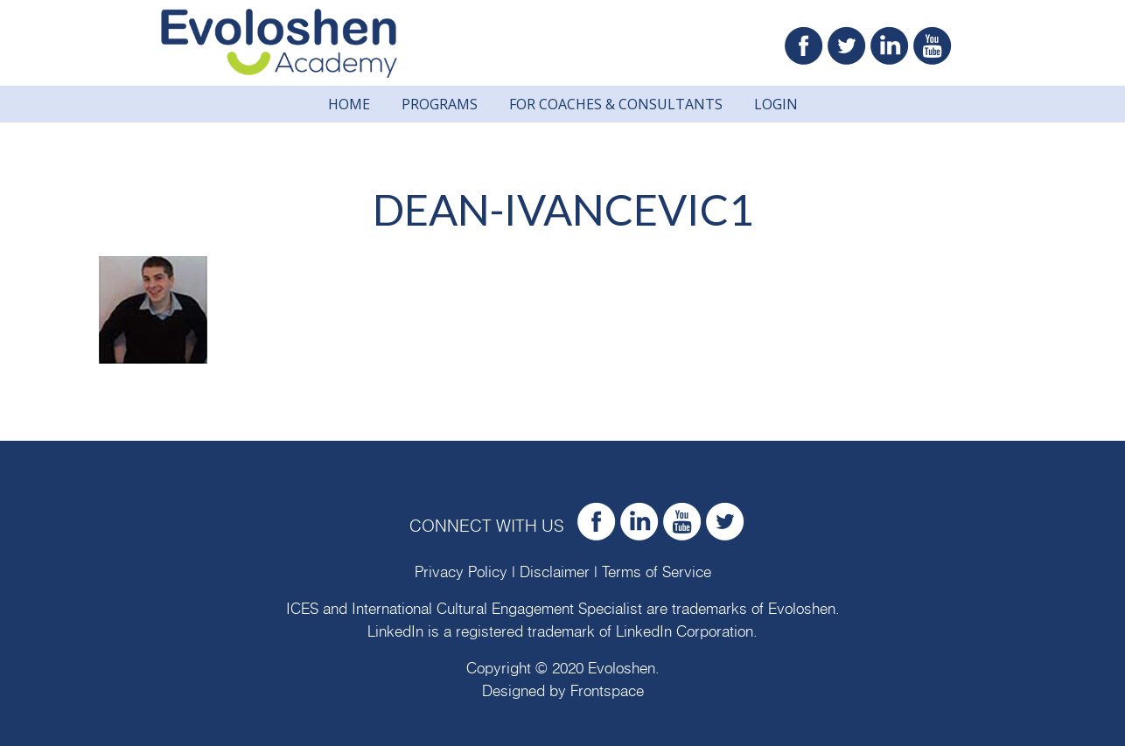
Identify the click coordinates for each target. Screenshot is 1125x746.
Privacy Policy (461, 572)
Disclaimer (555, 572)
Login (776, 104)
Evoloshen (801, 609)
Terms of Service (656, 572)
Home (349, 104)
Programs (440, 104)
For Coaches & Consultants (616, 104)
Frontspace (607, 691)
